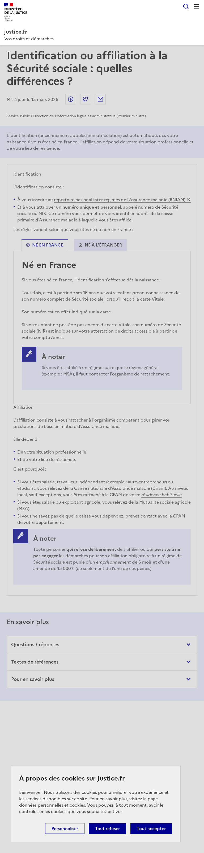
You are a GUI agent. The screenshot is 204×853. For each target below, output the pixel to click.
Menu (196, 6)
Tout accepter (151, 828)
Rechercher (186, 6)
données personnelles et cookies (52, 805)
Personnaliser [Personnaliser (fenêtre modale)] (65, 828)
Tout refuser (107, 828)
